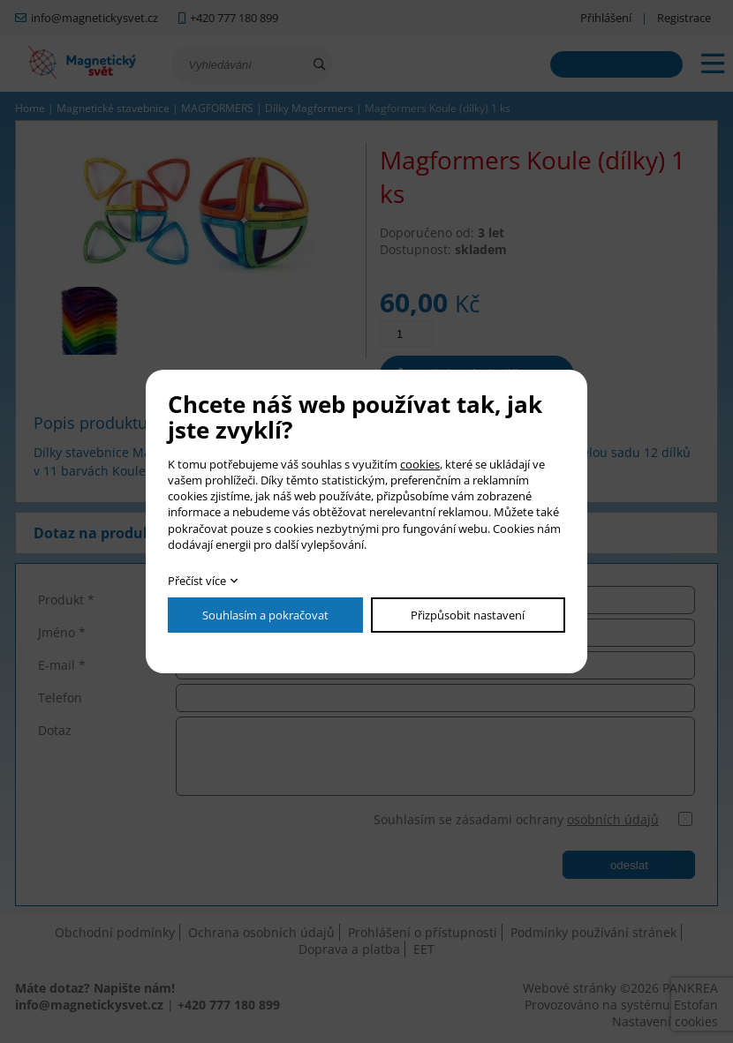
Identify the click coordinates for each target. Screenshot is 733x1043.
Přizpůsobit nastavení (468, 615)
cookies (420, 464)
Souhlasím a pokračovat (265, 615)
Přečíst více (197, 581)
